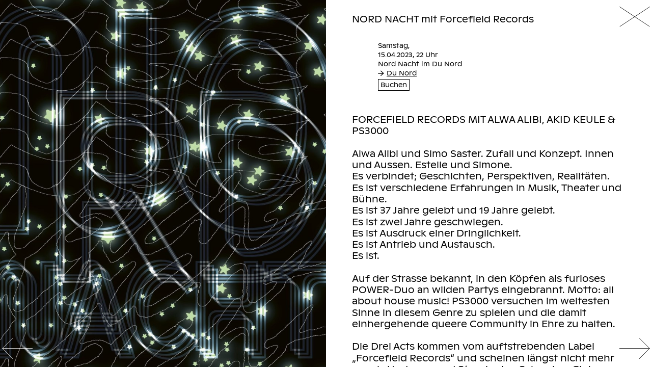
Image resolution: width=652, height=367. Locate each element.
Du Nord (397, 72)
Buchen (394, 85)
